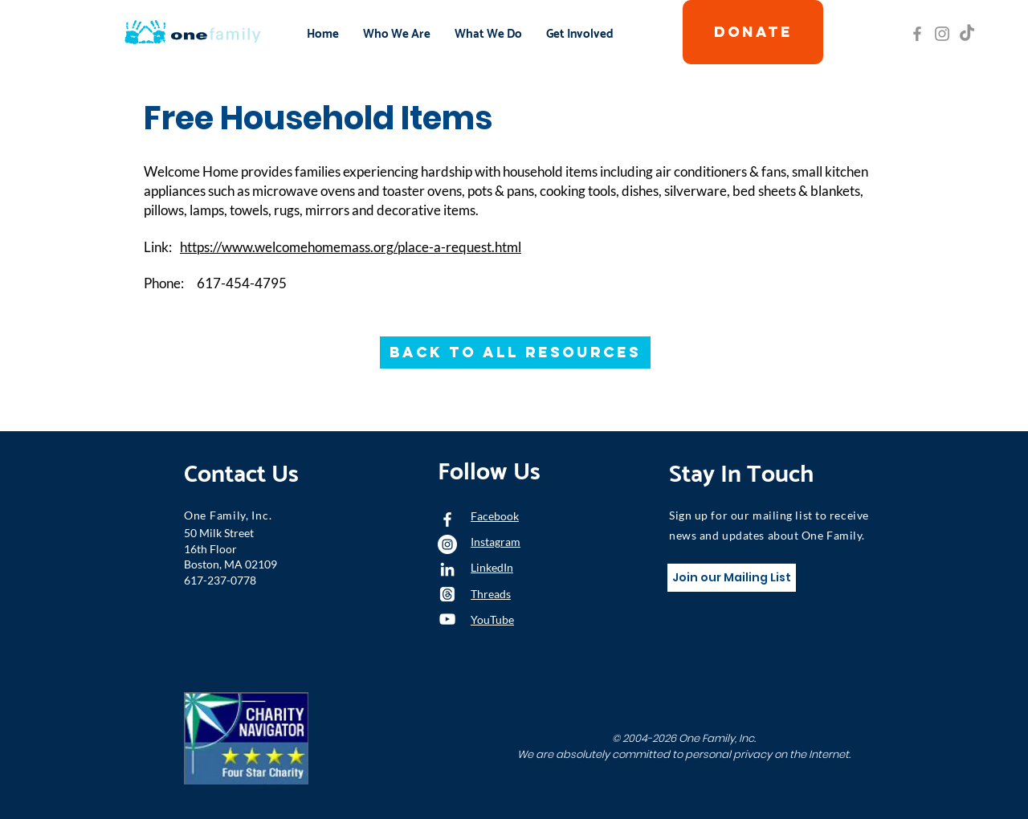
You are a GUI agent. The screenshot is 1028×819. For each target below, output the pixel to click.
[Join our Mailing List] (731, 578)
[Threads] (447, 594)
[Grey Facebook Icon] (917, 33)
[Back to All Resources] (515, 352)
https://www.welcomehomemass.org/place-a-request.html (350, 246)
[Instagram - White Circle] (447, 544)
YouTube (492, 619)
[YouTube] (447, 619)
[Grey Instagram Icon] (942, 33)
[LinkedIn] (447, 569)
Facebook (495, 516)
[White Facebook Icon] (447, 519)
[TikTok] (967, 33)
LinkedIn (492, 567)
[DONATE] (753, 32)
